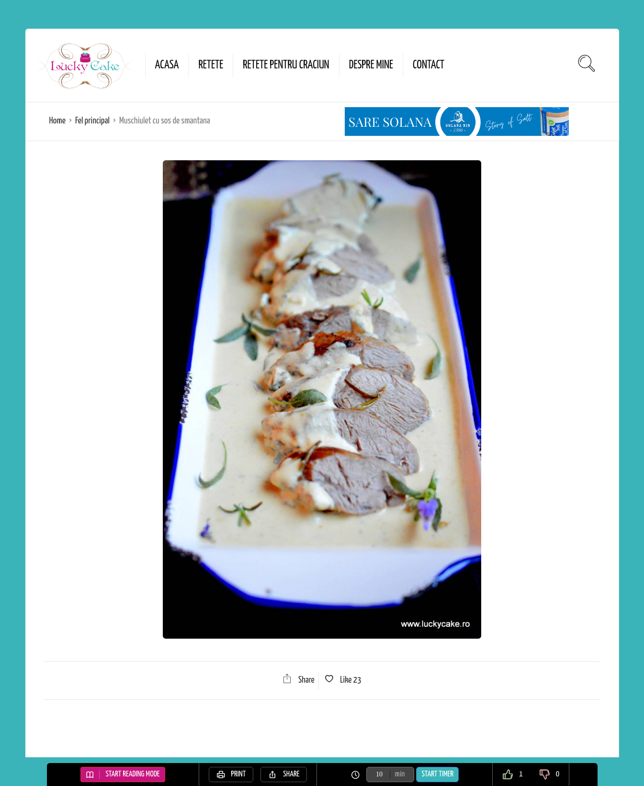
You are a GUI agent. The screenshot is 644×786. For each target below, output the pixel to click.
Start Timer (437, 774)
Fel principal (92, 120)
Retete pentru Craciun (286, 65)
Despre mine (371, 65)
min (400, 774)
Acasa (167, 65)
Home (57, 120)
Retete (210, 65)
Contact (428, 65)
